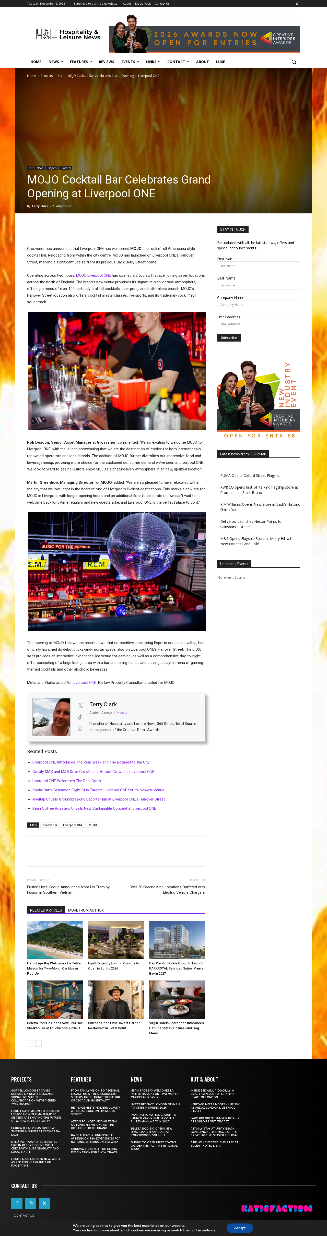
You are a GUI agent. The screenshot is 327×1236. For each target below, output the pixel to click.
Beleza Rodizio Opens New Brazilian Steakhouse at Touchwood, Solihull (151, 1132)
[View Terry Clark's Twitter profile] (80, 705)
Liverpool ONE (84, 682)
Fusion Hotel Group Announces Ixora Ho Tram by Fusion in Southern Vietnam (68, 890)
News (40, 168)
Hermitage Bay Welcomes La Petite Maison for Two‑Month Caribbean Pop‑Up (54, 968)
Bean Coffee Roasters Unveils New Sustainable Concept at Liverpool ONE (94, 808)
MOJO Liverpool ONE (93, 275)
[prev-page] (30, 1043)
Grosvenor (50, 825)
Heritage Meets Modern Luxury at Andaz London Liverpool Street (95, 1111)
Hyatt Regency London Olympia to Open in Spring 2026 (155, 1106)
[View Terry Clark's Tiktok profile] (80, 717)
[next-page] (38, 1043)
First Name (226, 258)
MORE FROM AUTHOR (86, 910)
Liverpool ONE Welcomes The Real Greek (66, 781)
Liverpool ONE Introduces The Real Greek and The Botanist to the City (90, 762)
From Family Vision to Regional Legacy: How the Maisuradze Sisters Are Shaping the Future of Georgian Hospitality (36, 1116)
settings (208, 1230)
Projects (47, 76)
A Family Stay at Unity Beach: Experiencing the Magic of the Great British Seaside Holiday (214, 1132)
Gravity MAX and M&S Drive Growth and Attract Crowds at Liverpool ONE (93, 771)
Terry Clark (40, 206)
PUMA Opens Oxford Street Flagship (250, 475)
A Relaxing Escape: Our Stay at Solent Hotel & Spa (214, 1144)
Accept (240, 1228)
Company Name (230, 297)
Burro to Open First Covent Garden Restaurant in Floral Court (154, 1146)
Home (31, 76)
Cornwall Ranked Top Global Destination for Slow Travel (94, 1150)
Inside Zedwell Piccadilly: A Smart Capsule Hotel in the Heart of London (212, 1094)
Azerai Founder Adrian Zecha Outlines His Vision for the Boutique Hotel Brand (94, 1125)
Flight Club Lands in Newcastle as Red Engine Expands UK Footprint (36, 1162)
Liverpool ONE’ (73, 825)
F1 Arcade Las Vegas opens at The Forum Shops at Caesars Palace (35, 1131)
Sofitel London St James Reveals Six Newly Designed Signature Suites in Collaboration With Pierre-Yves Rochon (33, 1097)
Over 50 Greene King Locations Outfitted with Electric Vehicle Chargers (167, 890)
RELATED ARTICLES (46, 910)
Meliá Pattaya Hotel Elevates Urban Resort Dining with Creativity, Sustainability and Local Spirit (35, 1147)
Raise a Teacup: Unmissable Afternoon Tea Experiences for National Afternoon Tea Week (96, 1139)
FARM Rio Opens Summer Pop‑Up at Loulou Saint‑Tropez (215, 1120)
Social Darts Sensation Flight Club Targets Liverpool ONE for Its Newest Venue (98, 790)
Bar (60, 76)
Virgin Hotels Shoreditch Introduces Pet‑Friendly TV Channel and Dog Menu (176, 1028)
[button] (294, 62)
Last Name (226, 278)
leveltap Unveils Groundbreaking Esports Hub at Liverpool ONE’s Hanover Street (98, 799)
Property (66, 168)
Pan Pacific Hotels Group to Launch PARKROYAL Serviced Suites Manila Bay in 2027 (176, 968)
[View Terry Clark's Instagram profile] (80, 728)
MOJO (93, 825)
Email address (228, 316)
